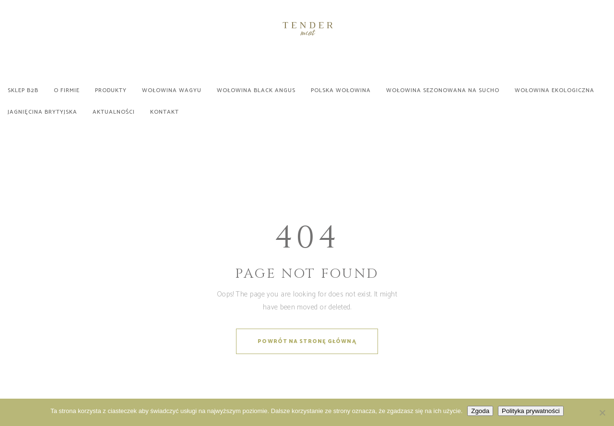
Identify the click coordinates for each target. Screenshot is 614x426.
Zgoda (480, 410)
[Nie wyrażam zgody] (602, 412)
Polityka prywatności (531, 410)
